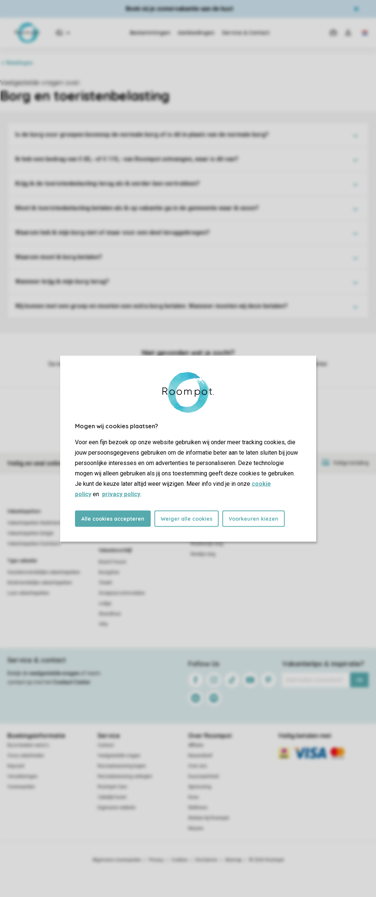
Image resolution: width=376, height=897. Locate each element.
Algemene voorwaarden (116, 859)
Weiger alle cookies (186, 518)
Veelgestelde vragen (119, 755)
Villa (103, 624)
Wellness (197, 807)
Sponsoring (199, 786)
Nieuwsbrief (200, 755)
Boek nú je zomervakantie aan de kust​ (179, 8)
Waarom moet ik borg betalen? (58, 257)
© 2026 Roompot (266, 859)
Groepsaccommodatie (122, 593)
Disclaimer (206, 859)
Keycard (15, 766)
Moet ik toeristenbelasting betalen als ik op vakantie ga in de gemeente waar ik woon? (137, 208)
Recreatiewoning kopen (122, 766)
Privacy (156, 859)
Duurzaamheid (203, 776)
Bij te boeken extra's (28, 745)
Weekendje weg (206, 543)
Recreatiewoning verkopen (125, 776)
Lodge (105, 603)
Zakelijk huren (112, 797)
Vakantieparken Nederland (34, 523)
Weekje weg (202, 554)
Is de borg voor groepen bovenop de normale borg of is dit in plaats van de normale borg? (142, 134)
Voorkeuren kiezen (253, 518)
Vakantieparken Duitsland (33, 543)
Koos (193, 797)
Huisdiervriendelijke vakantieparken (43, 572)
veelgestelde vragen (54, 673)
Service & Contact (245, 32)
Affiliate (195, 745)
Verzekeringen (22, 776)
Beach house (112, 561)
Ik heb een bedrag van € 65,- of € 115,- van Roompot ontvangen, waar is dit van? (126, 159)
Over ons (197, 766)
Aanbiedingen (196, 32)
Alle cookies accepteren (112, 518)
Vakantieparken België (30, 533)
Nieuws (195, 828)
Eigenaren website (116, 807)
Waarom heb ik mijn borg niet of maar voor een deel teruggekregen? (112, 232)
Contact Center (72, 682)
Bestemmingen (150, 32)
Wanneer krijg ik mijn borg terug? (62, 281)
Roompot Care (112, 786)
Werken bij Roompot (208, 818)
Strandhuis (110, 613)
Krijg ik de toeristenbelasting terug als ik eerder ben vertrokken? (107, 183)
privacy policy (121, 493)
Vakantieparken (23, 511)
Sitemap (233, 859)
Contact (106, 745)
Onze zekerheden (25, 755)
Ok (359, 680)
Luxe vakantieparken (28, 593)
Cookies (179, 859)
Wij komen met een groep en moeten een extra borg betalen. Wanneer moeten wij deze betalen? (151, 306)
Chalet (105, 582)
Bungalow (109, 572)
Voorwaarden (21, 786)
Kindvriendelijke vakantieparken (39, 582)
